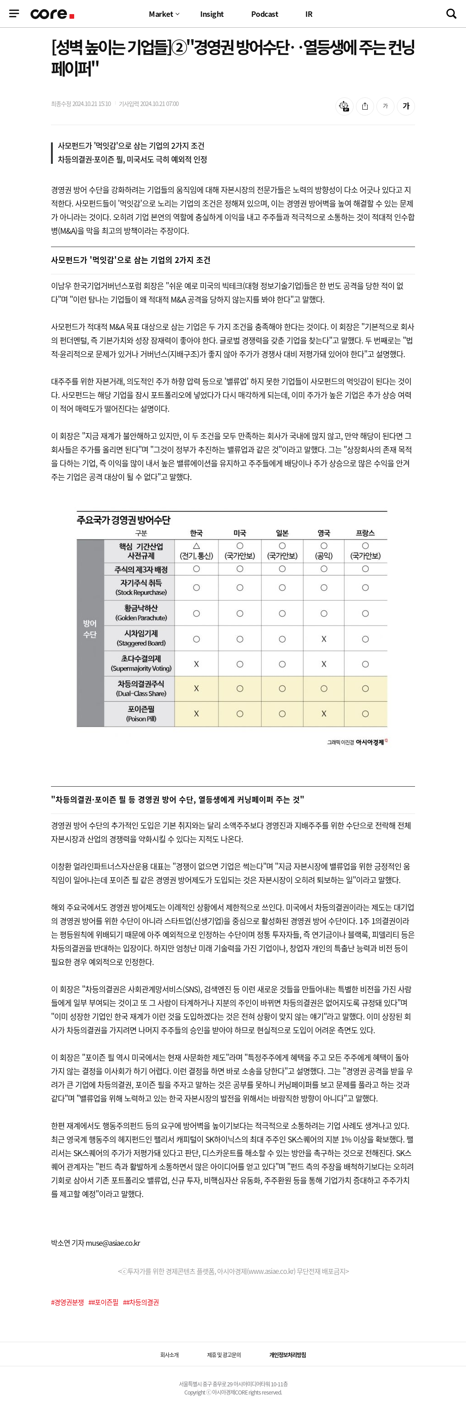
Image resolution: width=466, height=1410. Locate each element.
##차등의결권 (141, 1302)
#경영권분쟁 (67, 1302)
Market (161, 13)
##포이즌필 (103, 1302)
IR (308, 13)
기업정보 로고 (53, 14)
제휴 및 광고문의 (224, 1355)
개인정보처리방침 (287, 1355)
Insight (212, 13)
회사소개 (169, 1355)
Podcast (265, 13)
